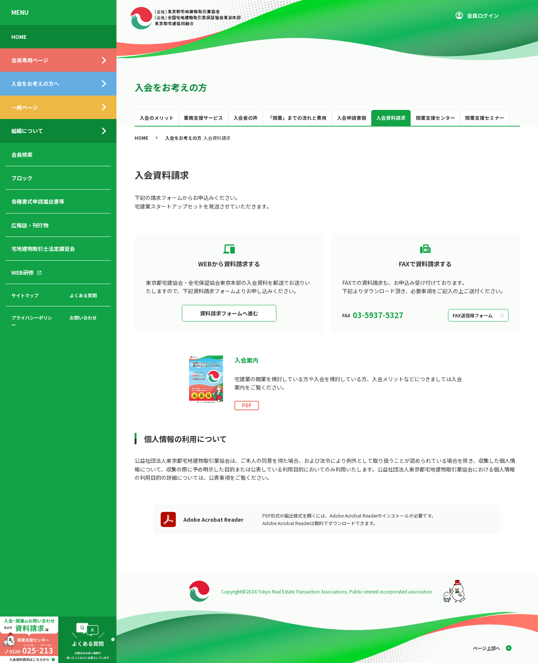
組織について (27, 130)
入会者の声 (245, 117)
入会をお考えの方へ (35, 83)
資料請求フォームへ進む (229, 313)
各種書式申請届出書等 (37, 201)
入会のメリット (157, 117)
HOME (18, 36)
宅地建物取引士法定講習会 (43, 248)
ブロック (22, 178)
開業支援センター (435, 117)
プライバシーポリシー (31, 321)
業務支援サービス (203, 117)
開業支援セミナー (484, 117)
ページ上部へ (486, 648)
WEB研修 (22, 272)
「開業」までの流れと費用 (297, 117)
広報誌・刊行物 (29, 225)
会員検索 (22, 154)
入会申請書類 (351, 117)
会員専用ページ (29, 60)
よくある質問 (83, 295)
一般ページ (24, 107)
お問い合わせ (83, 317)
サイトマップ (25, 295)
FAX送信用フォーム (473, 315)
